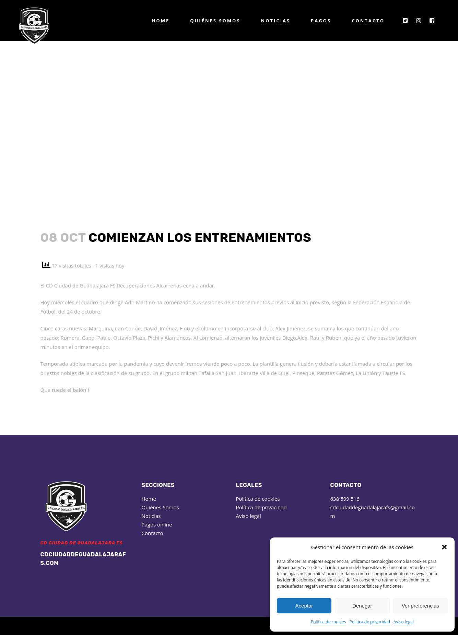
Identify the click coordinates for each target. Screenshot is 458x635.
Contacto (152, 533)
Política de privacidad (369, 622)
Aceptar (304, 606)
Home (149, 498)
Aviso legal (404, 622)
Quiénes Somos (160, 507)
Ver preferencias (420, 606)
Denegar (362, 606)
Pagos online (157, 524)
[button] (444, 547)
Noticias (151, 515)
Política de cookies (328, 622)
